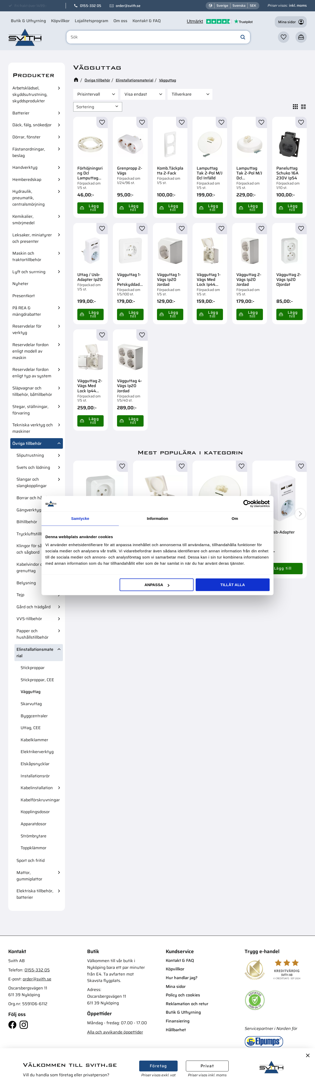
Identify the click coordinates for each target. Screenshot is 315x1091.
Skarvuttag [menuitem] (31, 704)
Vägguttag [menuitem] (30, 691)
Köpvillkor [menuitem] (60, 21)
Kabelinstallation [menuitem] (37, 788)
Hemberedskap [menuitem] (26, 179)
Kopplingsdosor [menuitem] (35, 812)
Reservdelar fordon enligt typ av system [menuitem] (31, 372)
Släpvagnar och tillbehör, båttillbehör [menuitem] (32, 391)
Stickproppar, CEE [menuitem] (37, 680)
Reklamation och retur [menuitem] (187, 1004)
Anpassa (156, 584)
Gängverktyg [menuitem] (28, 510)
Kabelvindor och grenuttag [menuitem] (31, 567)
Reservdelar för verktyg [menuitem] (27, 329)
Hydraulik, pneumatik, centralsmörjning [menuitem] (28, 197)
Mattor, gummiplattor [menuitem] (29, 875)
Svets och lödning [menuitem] (33, 467)
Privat (207, 1066)
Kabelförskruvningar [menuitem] (40, 800)
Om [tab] (234, 518)
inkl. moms (298, 5)
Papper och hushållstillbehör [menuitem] (32, 634)
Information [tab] (157, 518)
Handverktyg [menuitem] (24, 167)
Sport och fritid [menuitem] (30, 860)
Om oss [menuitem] (120, 21)
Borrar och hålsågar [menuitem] (35, 498)
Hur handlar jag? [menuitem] (181, 978)
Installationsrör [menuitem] (35, 776)
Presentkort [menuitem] (23, 296)
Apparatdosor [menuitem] (33, 824)
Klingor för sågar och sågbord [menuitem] (32, 549)
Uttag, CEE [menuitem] (31, 727)
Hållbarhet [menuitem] (176, 1030)
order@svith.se (128, 6)
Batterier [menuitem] (20, 113)
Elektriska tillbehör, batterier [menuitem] (34, 894)
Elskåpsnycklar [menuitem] (35, 764)
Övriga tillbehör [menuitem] (27, 443)
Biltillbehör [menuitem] (26, 522)
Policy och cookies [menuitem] (183, 995)
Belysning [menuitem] (26, 583)
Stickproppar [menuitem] (33, 667)
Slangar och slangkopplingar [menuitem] (31, 482)
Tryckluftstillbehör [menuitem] (34, 534)
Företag (158, 1066)
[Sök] (243, 37)
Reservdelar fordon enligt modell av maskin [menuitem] (30, 351)
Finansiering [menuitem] (177, 1021)
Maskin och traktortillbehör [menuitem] (26, 256)
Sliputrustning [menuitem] (30, 455)
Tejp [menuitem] (20, 595)
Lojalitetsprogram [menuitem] (91, 21)
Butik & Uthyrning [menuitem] (28, 21)
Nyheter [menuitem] (20, 283)
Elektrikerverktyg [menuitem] (37, 751)
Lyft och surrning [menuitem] (28, 272)
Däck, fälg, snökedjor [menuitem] (32, 125)
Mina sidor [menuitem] (176, 986)
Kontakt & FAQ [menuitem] (146, 21)
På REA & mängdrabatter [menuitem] (26, 311)
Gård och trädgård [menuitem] (33, 607)
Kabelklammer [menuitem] (34, 740)
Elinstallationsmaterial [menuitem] (34, 652)
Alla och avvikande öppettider (115, 1032)
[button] (283, 37)
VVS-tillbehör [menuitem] (29, 618)
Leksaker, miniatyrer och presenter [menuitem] (32, 238)
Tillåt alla (232, 584)
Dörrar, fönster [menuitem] (26, 137)
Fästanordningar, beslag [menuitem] (28, 152)
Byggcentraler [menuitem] (34, 716)
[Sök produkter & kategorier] (158, 37)
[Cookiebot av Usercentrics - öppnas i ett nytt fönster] (247, 503)
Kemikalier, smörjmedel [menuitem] (23, 219)
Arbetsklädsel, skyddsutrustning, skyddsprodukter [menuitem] (29, 94)
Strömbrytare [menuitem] (33, 836)
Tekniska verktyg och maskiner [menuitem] (32, 428)
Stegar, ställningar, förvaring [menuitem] (30, 409)
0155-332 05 (90, 6)
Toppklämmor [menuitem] (33, 848)
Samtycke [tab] (80, 518)
